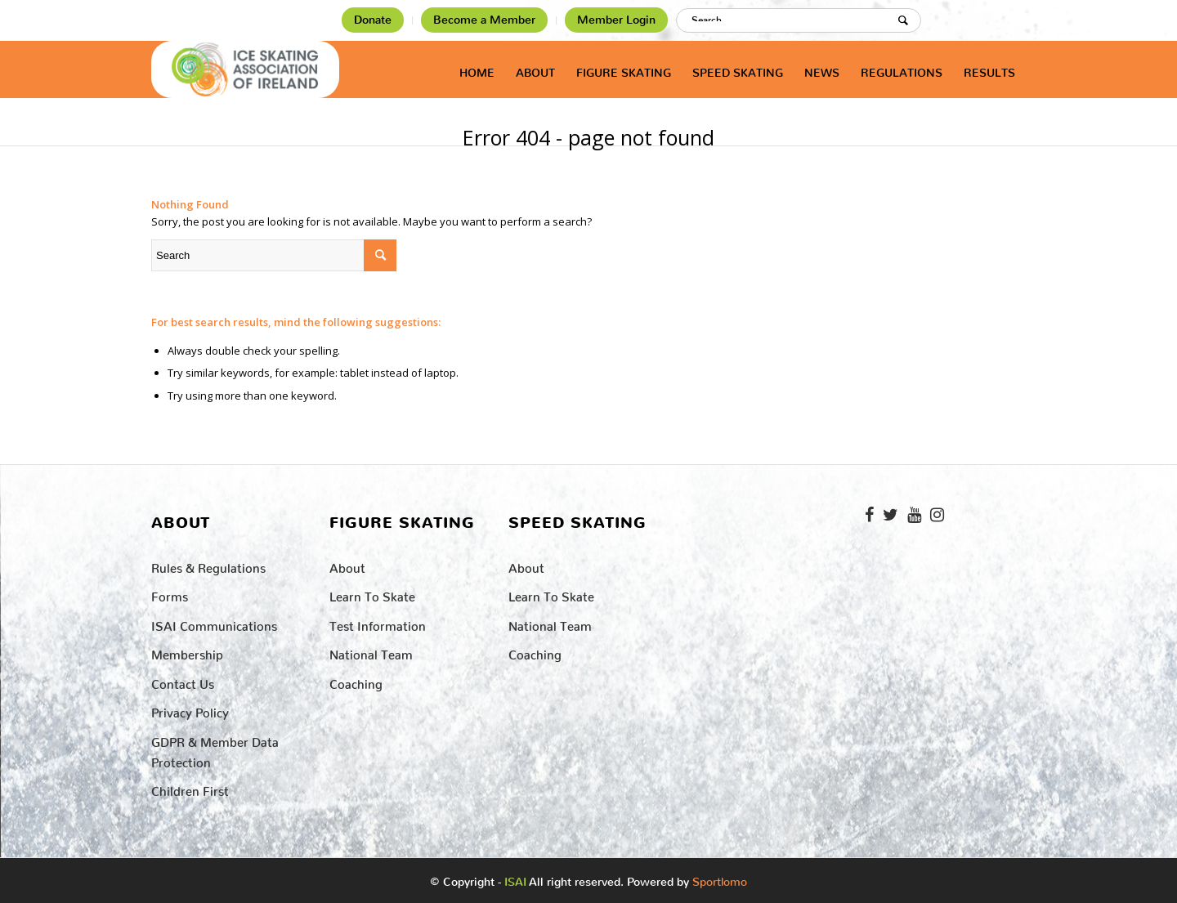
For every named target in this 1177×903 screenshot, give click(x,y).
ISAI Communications (214, 623)
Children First (190, 788)
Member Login (616, 20)
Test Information (377, 623)
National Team (371, 651)
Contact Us (182, 681)
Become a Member (484, 20)
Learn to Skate (372, 593)
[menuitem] (373, 20)
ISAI (515, 882)
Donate (373, 20)
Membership (187, 651)
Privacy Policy (190, 709)
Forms (169, 593)
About (347, 565)
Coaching (356, 681)
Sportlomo (719, 878)
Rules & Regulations (208, 565)
